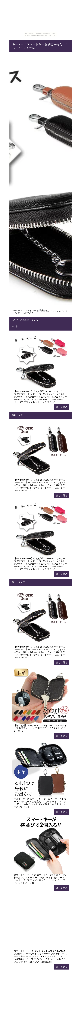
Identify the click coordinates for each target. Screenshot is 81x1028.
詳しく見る (61, 407)
